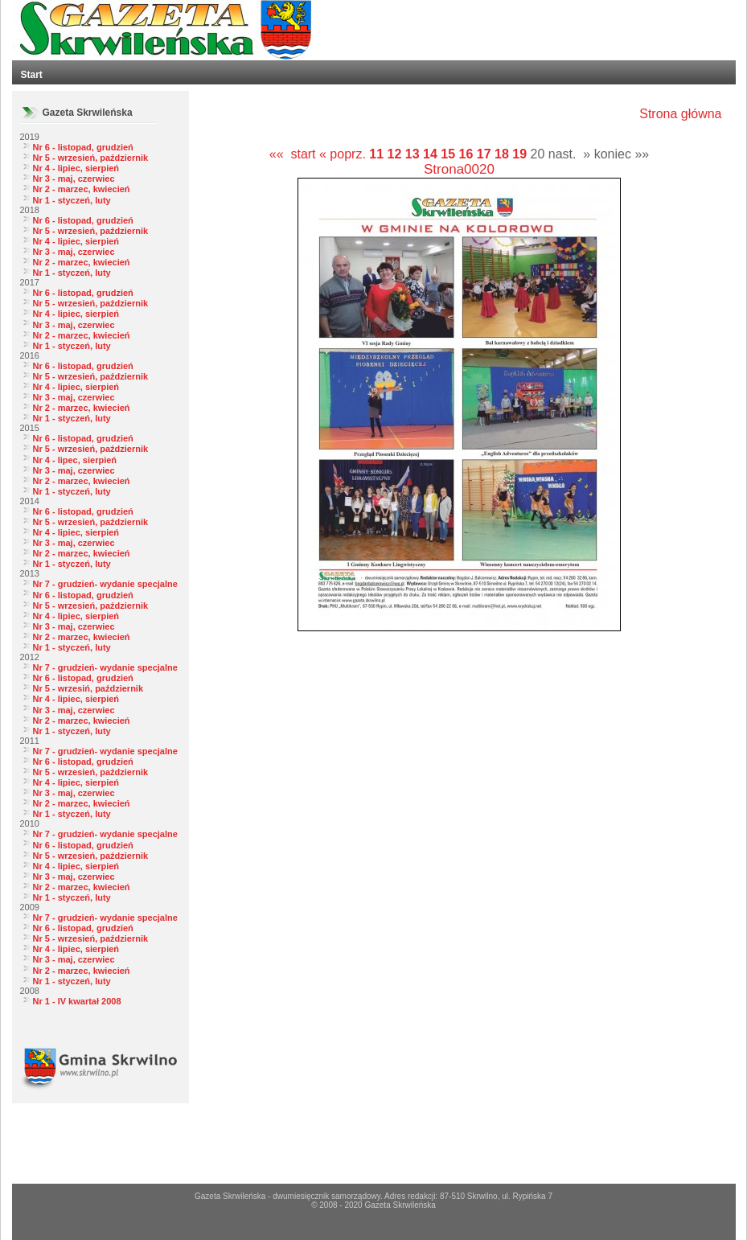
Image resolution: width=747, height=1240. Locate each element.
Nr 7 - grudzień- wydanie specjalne (105, 584)
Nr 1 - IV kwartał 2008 (77, 1001)
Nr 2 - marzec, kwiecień (81, 189)
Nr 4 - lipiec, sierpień (76, 168)
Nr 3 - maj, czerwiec (74, 178)
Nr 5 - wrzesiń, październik (88, 688)
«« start (292, 154)
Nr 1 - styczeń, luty (72, 200)
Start (32, 74)
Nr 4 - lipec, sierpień (75, 460)
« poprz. (344, 154)
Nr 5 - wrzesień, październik (91, 157)
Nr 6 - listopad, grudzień (83, 147)
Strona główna (680, 114)
